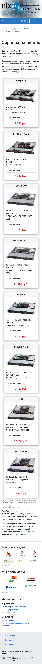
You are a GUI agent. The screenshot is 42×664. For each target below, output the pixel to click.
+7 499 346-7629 (30, 4)
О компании (10, 636)
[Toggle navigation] (21, 21)
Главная (5, 29)
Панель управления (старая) (14, 607)
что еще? (5, 565)
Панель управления (10, 610)
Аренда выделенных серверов (24, 29)
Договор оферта (8, 620)
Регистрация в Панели (11, 612)
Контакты (9, 640)
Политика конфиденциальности (15, 623)
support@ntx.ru (29, 532)
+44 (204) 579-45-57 (30, 8)
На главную (10, 644)
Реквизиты (6, 626)
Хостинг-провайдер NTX (23, 658)
